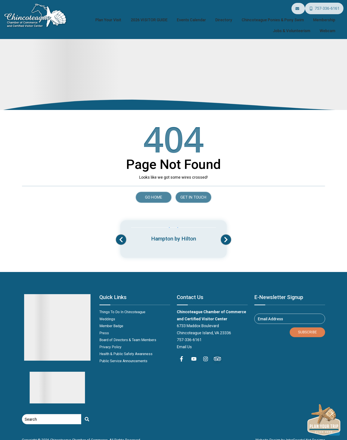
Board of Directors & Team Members (127, 334)
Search (31, 413)
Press (104, 327)
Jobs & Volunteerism (319, 16)
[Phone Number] (324, 7)
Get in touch (193, 191)
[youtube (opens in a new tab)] (194, 353)
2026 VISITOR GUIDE (137, 16)
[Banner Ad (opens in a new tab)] (173, 229)
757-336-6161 (189, 333)
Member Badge (111, 320)
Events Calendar (173, 16)
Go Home (153, 191)
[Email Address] (299, 7)
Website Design (267, 434)
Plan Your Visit (103, 16)
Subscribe (307, 326)
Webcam (330, 25)
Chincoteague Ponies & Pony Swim (241, 16)
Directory (199, 16)
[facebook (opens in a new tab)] (182, 353)
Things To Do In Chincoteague (122, 306)
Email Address (270, 312)
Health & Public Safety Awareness (125, 348)
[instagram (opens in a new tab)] (205, 353)
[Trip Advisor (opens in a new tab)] (217, 353)
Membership (287, 16)
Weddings (107, 313)
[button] (121, 233)
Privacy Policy (110, 341)
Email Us (184, 340)
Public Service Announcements (123, 355)
